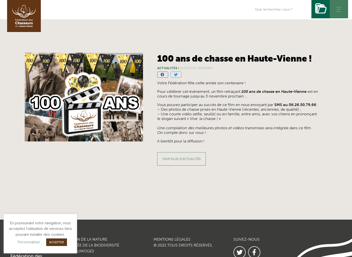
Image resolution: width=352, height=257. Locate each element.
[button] (162, 75)
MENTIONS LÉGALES (172, 239)
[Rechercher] (320, 9)
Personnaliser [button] (29, 242)
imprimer (205, 68)
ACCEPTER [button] (56, 242)
